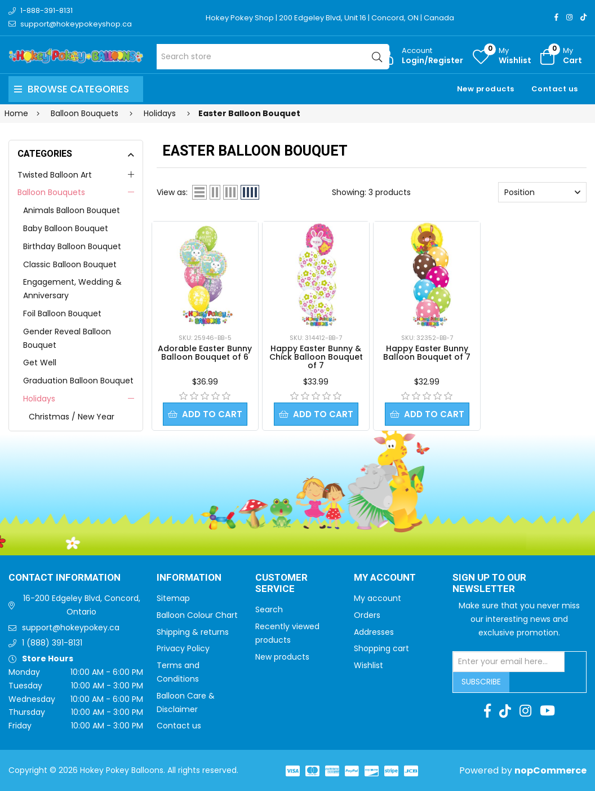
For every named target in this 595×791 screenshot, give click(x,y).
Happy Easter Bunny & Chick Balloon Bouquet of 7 (316, 357)
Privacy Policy (183, 648)
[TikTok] (583, 17)
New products (485, 88)
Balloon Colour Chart (197, 615)
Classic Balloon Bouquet (70, 264)
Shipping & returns (193, 632)
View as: (172, 192)
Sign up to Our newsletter (489, 583)
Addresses (374, 632)
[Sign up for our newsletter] (509, 662)
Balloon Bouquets (51, 192)
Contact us (554, 88)
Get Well (39, 362)
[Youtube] (547, 711)
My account (377, 598)
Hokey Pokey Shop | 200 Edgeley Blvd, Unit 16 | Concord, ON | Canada (330, 17)
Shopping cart (381, 648)
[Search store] (273, 56)
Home (16, 113)
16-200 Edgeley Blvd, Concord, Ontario (81, 605)
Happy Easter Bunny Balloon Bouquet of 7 (426, 353)
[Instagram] (569, 17)
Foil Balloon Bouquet (62, 313)
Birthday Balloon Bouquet (72, 246)
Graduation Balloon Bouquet (78, 380)
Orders (367, 615)
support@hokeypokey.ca (70, 627)
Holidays (39, 398)
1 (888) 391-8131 (52, 642)
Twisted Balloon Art (54, 174)
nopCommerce (550, 770)
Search (269, 609)
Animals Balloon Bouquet (71, 210)
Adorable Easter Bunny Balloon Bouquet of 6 (205, 353)
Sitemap (173, 598)
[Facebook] (556, 17)
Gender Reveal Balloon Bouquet (67, 338)
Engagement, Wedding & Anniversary (72, 288)
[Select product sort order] (542, 192)
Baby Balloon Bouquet (65, 228)
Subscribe (481, 681)
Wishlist (368, 665)
